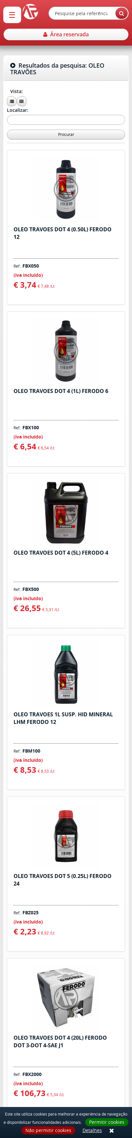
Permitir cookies (106, 1122)
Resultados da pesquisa (57, 69)
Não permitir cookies (48, 1130)
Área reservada (66, 34)
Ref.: (26, 266)
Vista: (17, 91)
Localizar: (18, 110)
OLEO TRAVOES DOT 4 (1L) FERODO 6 (61, 391)
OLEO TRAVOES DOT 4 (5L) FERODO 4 (61, 552)
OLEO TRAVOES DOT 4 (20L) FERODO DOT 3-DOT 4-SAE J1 (60, 1041)
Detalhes (92, 1130)
